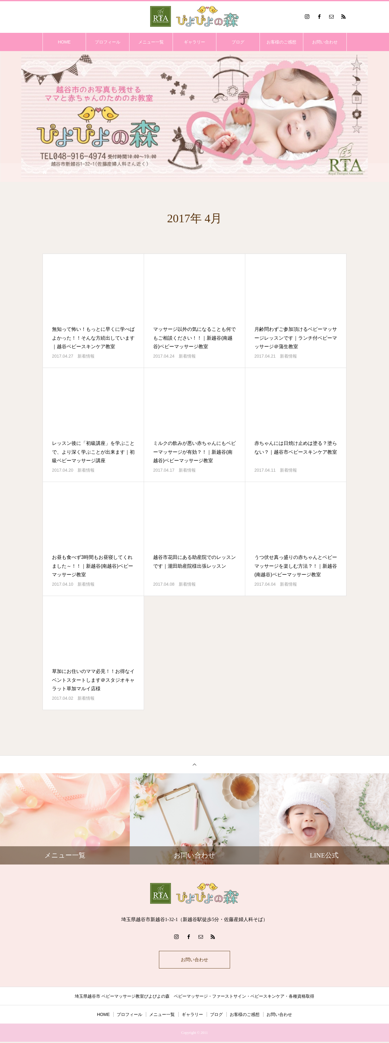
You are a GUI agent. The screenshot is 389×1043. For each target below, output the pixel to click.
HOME (64, 42)
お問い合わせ (325, 42)
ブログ (238, 42)
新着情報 (86, 356)
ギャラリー (194, 42)
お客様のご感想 (281, 42)
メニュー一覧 (151, 42)
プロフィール (107, 42)
